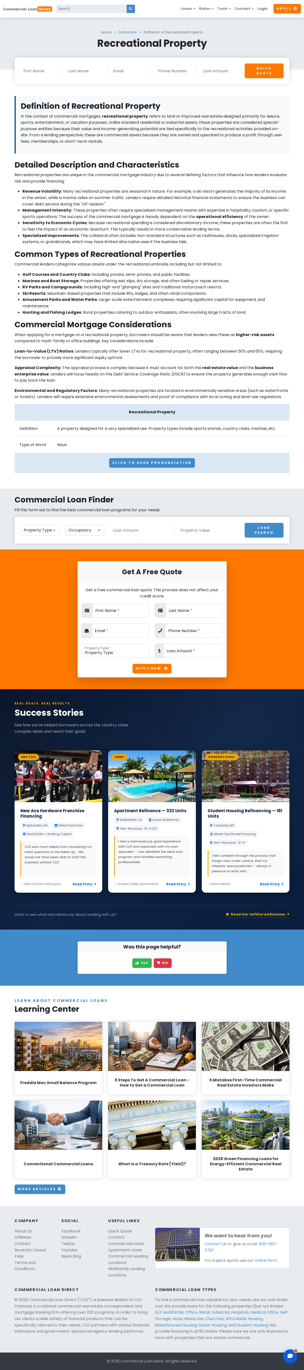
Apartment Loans (125, 1250)
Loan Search (263, 530)
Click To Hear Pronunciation (152, 463)
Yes (142, 963)
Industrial (220, 1312)
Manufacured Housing (176, 1325)
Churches (214, 1319)
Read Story (84, 884)
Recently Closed (30, 1250)
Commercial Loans (126, 1243)
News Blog (71, 1256)
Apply (287, 8)
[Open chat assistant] (290, 1356)
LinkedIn (69, 1237)
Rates (204, 8)
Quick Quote (264, 70)
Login (262, 8)
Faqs (19, 1256)
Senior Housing (213, 1325)
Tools (222, 8)
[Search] (91, 9)
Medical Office (264, 1312)
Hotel (177, 1319)
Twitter (68, 1243)
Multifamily (173, 1312)
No (163, 963)
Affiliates (23, 1237)
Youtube (69, 1250)
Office (191, 1312)
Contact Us (216, 1244)
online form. (266, 1260)
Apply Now (152, 668)
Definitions (127, 32)
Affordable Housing (244, 1319)
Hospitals (240, 1312)
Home (106, 32)
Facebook (71, 1231)
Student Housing (252, 1325)
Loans (186, 8)
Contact (242, 8)
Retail (204, 1312)
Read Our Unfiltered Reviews (257, 914)
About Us (23, 1231)
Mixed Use (193, 1319)
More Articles (40, 1189)
